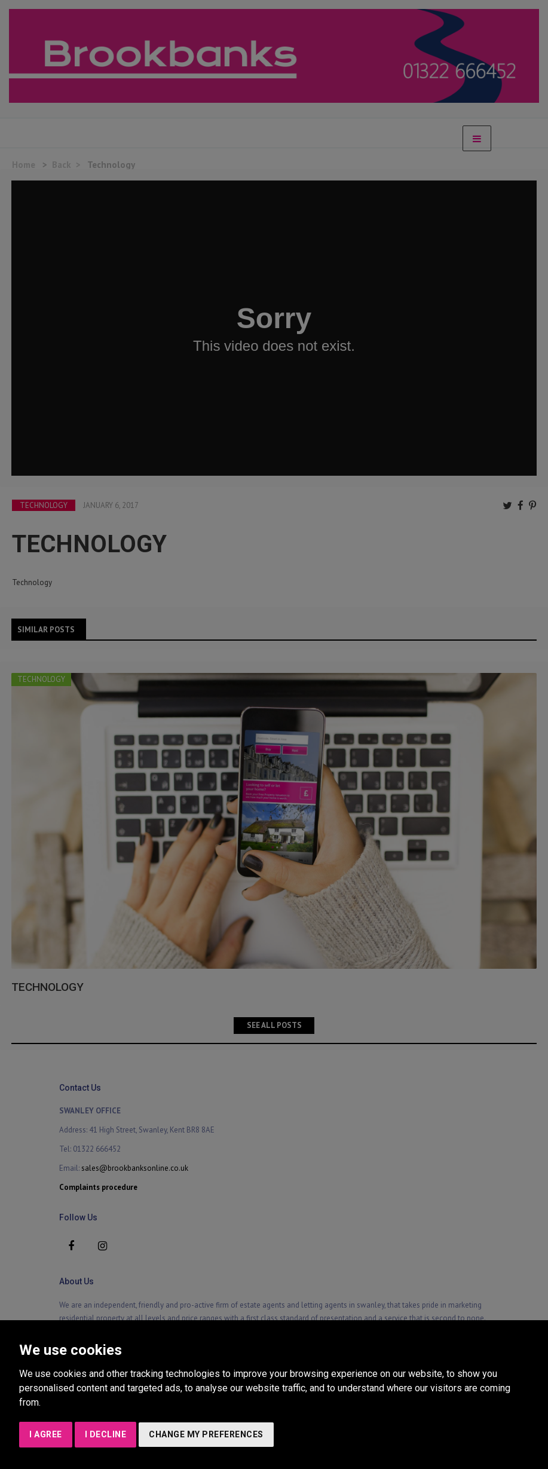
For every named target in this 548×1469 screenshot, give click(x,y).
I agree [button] (45, 1434)
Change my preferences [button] (206, 1434)
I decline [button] (106, 1434)
